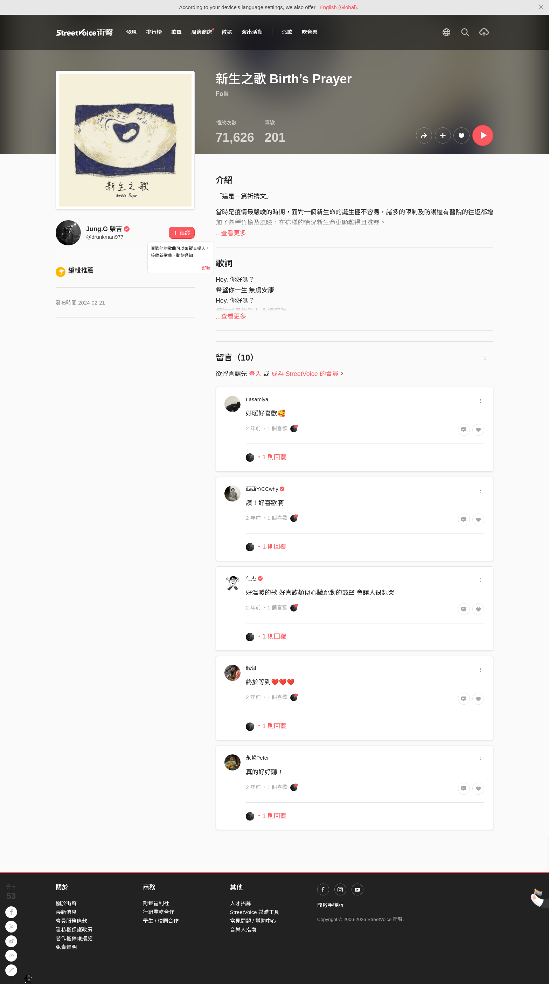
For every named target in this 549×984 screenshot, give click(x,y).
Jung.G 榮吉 (108, 228)
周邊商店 (202, 31)
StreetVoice (84, 32)
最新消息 (66, 912)
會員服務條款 (71, 921)
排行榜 (154, 32)
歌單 (176, 32)
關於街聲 (66, 903)
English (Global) (338, 7)
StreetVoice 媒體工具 (254, 912)
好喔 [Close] (206, 268)
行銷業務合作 (158, 912)
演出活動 (252, 32)
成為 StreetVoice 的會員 (305, 373)
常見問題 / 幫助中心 (253, 921)
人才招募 (240, 903)
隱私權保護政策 (74, 930)
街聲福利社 (156, 903)
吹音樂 (310, 32)
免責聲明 (66, 947)
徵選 (227, 32)
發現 (131, 32)
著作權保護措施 (74, 938)
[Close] (541, 7)
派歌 (287, 32)
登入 (255, 373)
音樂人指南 (243, 930)
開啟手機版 (330, 905)
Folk (222, 93)
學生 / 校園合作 (161, 921)
